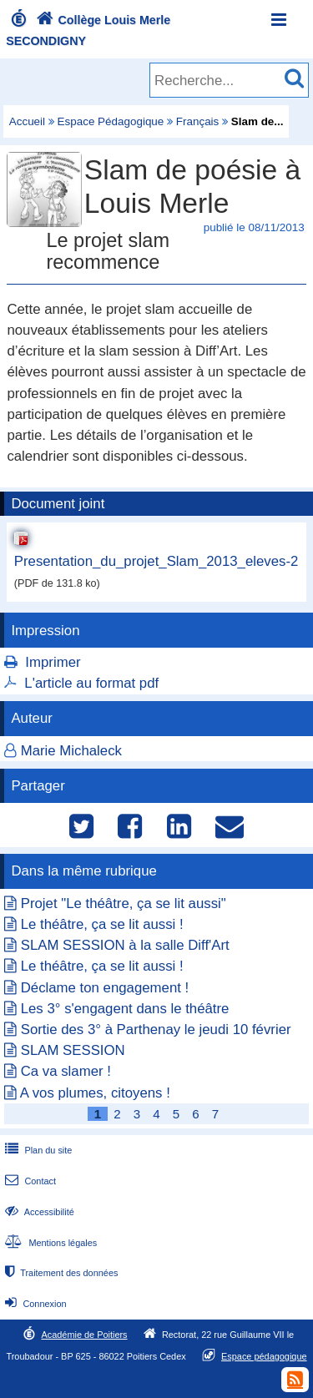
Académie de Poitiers (84, 1335)
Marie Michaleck (71, 751)
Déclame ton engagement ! (105, 988)
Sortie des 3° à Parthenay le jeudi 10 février (156, 1029)
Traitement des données (60, 1273)
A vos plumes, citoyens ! (95, 1093)
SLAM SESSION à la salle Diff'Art (125, 945)
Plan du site (37, 1150)
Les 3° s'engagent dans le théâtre (125, 1009)
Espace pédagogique (264, 1356)
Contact (29, 1181)
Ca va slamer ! (66, 1071)
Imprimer (52, 662)
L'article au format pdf (91, 683)
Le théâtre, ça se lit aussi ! (102, 924)
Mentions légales (49, 1243)
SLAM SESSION (73, 1050)
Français (198, 121)
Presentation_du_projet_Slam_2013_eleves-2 (156, 561)
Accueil (27, 121)
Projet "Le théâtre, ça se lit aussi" (123, 903)
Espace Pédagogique (111, 121)
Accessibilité (38, 1212)
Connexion (34, 1304)
